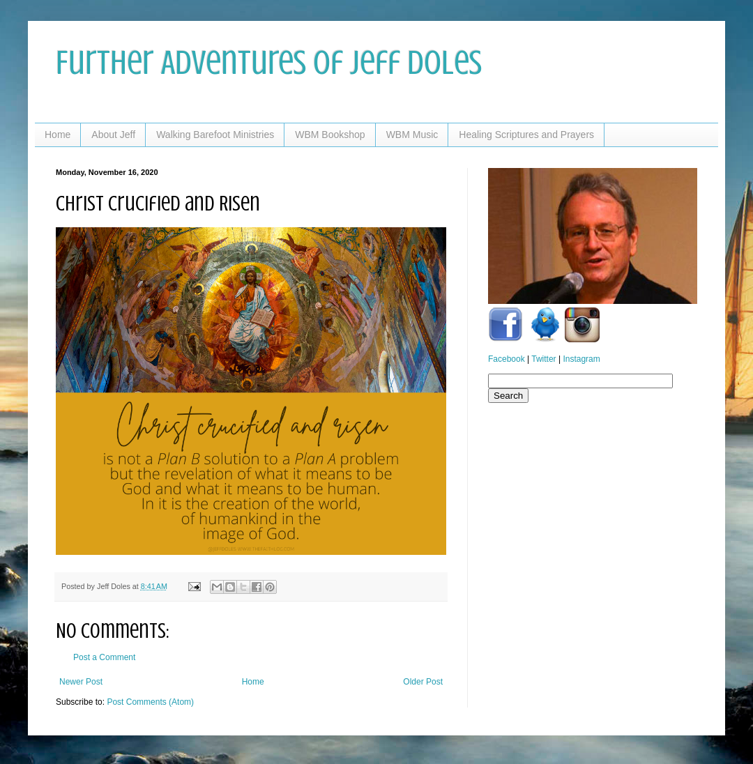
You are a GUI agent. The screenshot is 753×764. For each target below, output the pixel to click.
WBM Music (412, 134)
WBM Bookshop (330, 134)
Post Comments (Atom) (150, 702)
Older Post (423, 682)
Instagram (581, 359)
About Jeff (113, 134)
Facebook (506, 359)
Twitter (543, 359)
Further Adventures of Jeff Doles (269, 62)
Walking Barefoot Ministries (215, 134)
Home (57, 134)
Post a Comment (104, 657)
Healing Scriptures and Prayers (526, 134)
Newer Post (80, 682)
